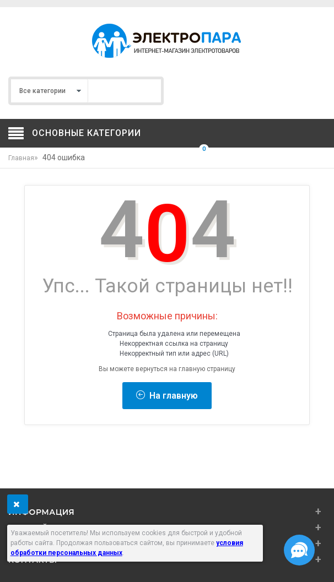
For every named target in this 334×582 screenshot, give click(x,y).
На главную (167, 395)
